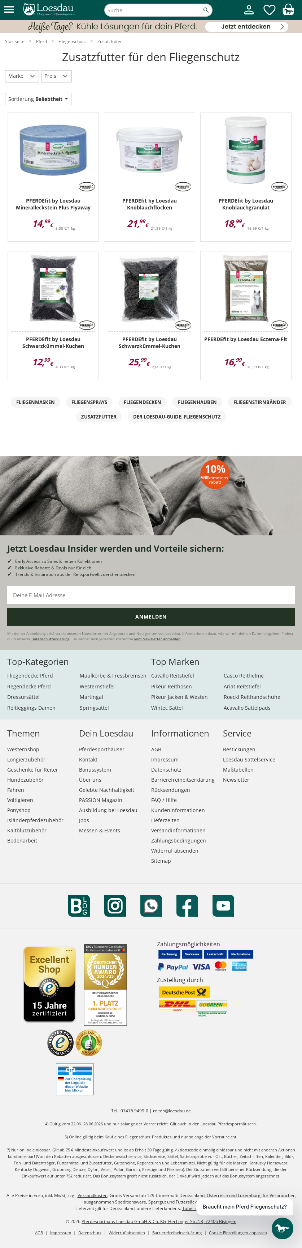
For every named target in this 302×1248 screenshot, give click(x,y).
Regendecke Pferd (29, 686)
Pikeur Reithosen (171, 686)
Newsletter (236, 779)
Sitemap (161, 860)
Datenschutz (166, 769)
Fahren (15, 789)
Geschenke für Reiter (32, 769)
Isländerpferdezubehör (35, 820)
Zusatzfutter (99, 416)
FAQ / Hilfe (164, 800)
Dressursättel (23, 696)
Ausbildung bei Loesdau (108, 810)
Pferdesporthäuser (101, 749)
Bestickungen (239, 749)
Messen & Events (99, 830)
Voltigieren (20, 800)
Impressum (165, 759)
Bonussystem (95, 769)
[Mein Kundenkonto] (249, 15)
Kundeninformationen (178, 810)
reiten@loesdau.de (172, 1111)
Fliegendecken (142, 402)
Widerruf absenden (174, 850)
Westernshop (23, 749)
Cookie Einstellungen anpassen (238, 1232)
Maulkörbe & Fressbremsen (113, 675)
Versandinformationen (178, 830)
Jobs (84, 820)
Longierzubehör (26, 759)
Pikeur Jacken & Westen (179, 696)
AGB (156, 749)
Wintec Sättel (167, 707)
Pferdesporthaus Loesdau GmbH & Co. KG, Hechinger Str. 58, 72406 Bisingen (159, 1221)
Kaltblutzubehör (27, 830)
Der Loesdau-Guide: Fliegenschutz (177, 416)
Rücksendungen (170, 789)
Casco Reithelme (244, 675)
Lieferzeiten (165, 820)
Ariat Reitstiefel (242, 686)
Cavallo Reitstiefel (172, 675)
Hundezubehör (25, 779)
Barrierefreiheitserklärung (183, 779)
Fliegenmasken (35, 402)
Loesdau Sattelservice (249, 759)
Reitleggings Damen (31, 707)
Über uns (90, 779)
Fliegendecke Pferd (30, 675)
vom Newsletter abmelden (157, 638)
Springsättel (94, 707)
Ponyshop (19, 810)
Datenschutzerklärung (50, 638)
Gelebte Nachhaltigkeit (106, 789)
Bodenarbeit (22, 840)
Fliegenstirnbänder (259, 402)
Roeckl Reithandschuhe (252, 696)
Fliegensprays (89, 402)
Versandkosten (93, 1195)
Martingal (91, 696)
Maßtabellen (238, 769)
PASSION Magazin (100, 800)
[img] (288, 13)
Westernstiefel (97, 686)
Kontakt (88, 759)
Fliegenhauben (197, 402)
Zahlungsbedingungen (178, 840)
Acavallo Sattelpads (247, 707)
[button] (9, 10)
